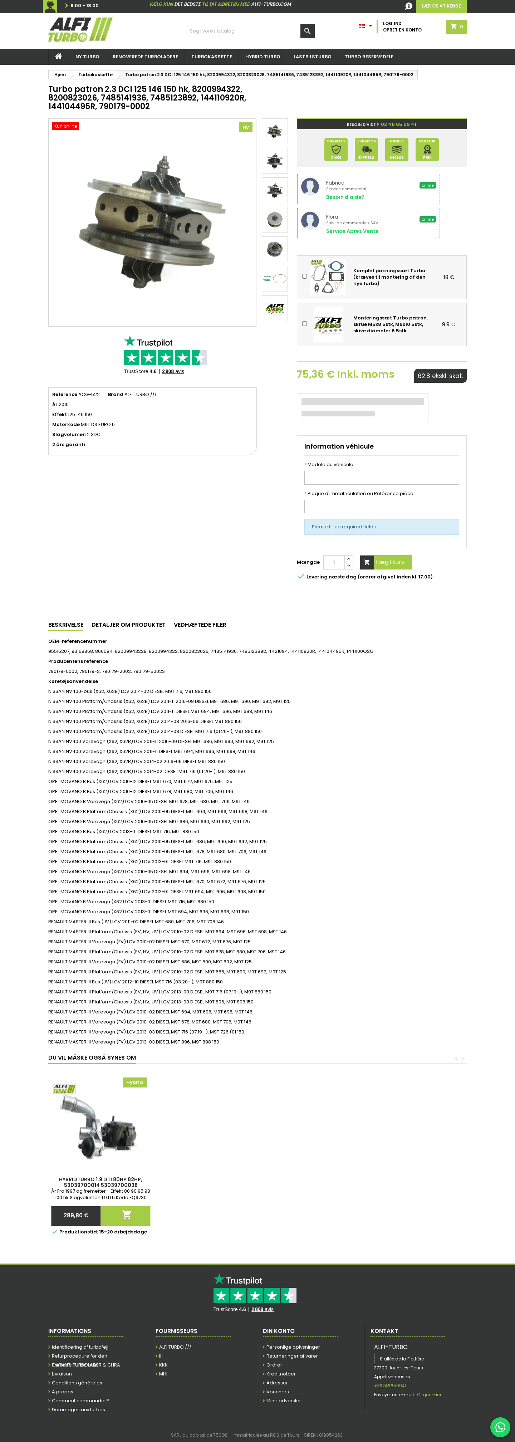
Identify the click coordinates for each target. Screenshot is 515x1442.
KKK (163, 1365)
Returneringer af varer (292, 1356)
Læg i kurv (382, 563)
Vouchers (277, 1391)
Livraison (62, 1373)
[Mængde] (334, 562)
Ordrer (274, 1365)
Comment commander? (80, 1400)
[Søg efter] (250, 31)
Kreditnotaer (281, 1373)
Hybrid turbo (262, 56)
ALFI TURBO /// (175, 1347)
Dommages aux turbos (78, 1409)
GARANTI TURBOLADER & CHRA (86, 1365)
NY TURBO (87, 56)
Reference (64, 394)
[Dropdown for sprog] (366, 24)
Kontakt (384, 1331)
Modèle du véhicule (328, 464)
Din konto (279, 1331)
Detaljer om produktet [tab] (129, 625)
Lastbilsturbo (313, 56)
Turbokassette (211, 56)
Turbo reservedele (369, 56)
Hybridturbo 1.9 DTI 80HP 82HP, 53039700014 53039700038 (414, 1182)
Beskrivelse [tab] (65, 625)
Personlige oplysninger (293, 1347)
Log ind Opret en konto (402, 26)
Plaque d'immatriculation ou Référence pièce (358, 493)
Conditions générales (77, 1382)
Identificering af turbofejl (80, 1347)
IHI (162, 1356)
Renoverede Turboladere (145, 56)
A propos (62, 1391)
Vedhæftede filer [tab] (200, 625)
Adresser (277, 1382)
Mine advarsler (283, 1400)
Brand (115, 394)
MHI (163, 1373)
